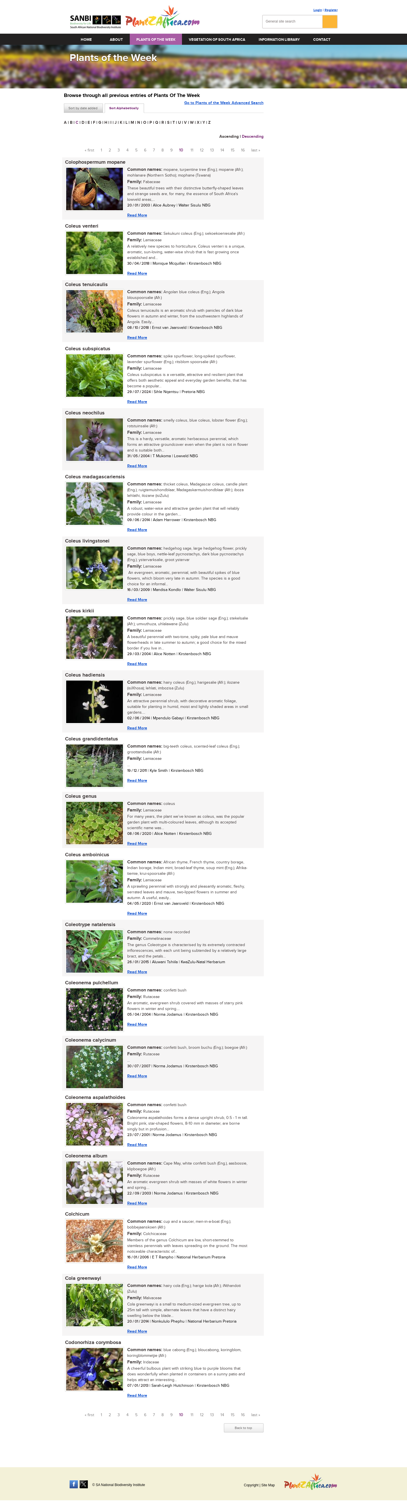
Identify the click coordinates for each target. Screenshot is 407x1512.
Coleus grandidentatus (90, 745)
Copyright (251, 1485)
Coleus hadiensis (84, 680)
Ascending (229, 136)
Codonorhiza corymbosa (92, 1355)
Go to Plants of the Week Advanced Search (224, 107)
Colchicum (76, 1225)
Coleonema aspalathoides (94, 1107)
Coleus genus (80, 803)
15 (232, 150)
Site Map (268, 1485)
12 (202, 150)
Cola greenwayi (82, 1290)
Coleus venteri (80, 227)
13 (212, 150)
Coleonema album (85, 1166)
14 (222, 150)
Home (86, 39)
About (116, 39)
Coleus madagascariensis (94, 480)
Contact (322, 39)
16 (243, 150)
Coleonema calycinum (89, 1049)
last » (255, 150)
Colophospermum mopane (94, 162)
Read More (136, 215)
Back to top (243, 1441)
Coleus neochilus (84, 415)
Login (317, 10)
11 (192, 150)
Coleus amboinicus (86, 862)
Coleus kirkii (78, 615)
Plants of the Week (155, 39)
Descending (253, 136)
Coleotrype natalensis (89, 932)
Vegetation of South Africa (217, 39)
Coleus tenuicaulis (85, 286)
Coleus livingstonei (86, 545)
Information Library (279, 39)
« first (89, 150)
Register (331, 10)
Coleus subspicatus (86, 351)
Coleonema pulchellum (90, 991)
